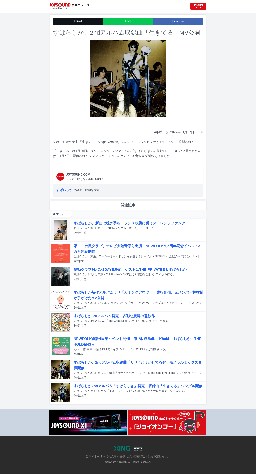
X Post (78, 21)
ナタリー (67, 8)
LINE (128, 21)
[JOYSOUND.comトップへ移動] (198, 6)
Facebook (178, 21)
